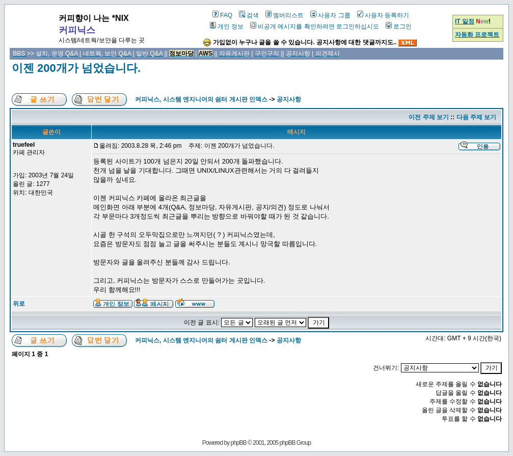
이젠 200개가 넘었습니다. (76, 68)
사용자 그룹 (330, 15)
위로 (19, 303)
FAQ (222, 15)
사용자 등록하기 (383, 15)
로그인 (399, 26)
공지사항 (289, 99)
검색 (249, 15)
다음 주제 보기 (476, 117)
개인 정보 (227, 26)
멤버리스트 (284, 15)
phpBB (239, 442)
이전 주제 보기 (429, 117)
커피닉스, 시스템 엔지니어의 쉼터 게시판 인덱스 (201, 99)
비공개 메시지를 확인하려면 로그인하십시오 (314, 26)
